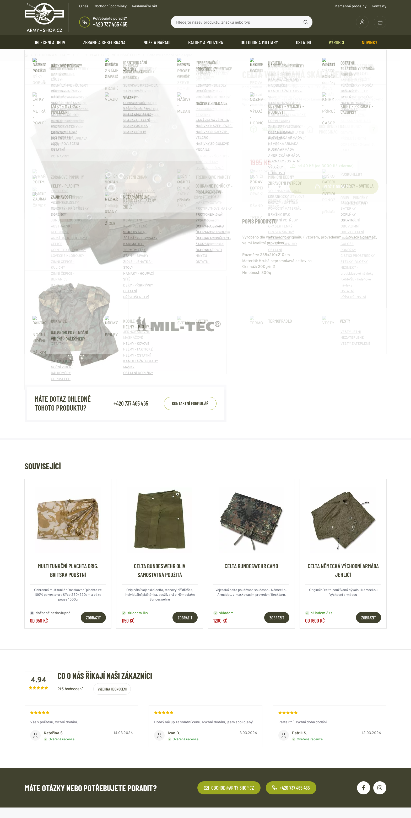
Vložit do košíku (334, 186)
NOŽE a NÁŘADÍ (156, 42)
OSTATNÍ (303, 42)
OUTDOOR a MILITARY (259, 42)
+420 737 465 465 (110, 24)
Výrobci (336, 42)
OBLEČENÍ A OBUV (49, 42)
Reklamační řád (144, 6)
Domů (26, 55)
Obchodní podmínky (110, 6)
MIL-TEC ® (317, 87)
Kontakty (379, 6)
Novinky (369, 42)
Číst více (294, 105)
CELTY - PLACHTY (91, 55)
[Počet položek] (268, 186)
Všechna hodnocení (112, 689)
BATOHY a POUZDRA (205, 42)
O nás (83, 6)
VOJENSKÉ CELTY (126, 55)
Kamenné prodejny (350, 6)
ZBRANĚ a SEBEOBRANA (104, 42)
